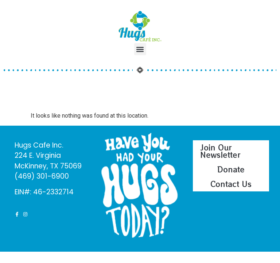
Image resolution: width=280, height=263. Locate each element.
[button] (140, 49)
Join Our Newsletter (220, 151)
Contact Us (231, 184)
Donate (231, 169)
